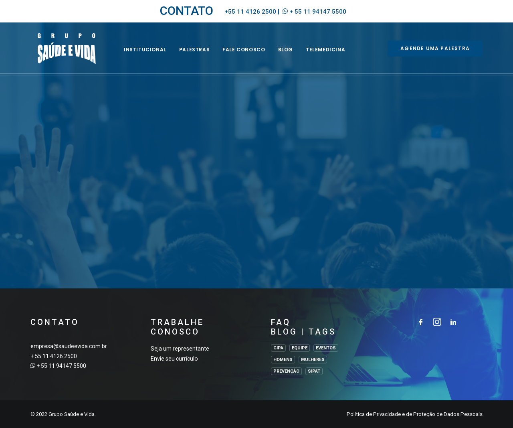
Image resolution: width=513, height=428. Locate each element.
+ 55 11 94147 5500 (317, 11)
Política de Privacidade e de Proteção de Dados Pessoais (415, 414)
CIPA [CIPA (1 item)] (278, 348)
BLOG (294, 54)
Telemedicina (334, 54)
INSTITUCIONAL (154, 54)
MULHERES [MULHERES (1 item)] (313, 359)
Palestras (203, 54)
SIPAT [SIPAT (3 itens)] (314, 371)
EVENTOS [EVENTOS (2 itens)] (326, 348)
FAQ (281, 322)
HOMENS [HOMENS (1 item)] (283, 359)
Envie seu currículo (174, 358)
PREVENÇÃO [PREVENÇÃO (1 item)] (286, 371)
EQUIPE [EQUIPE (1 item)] (299, 348)
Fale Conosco (253, 54)
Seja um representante (180, 348)
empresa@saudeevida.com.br (68, 346)
